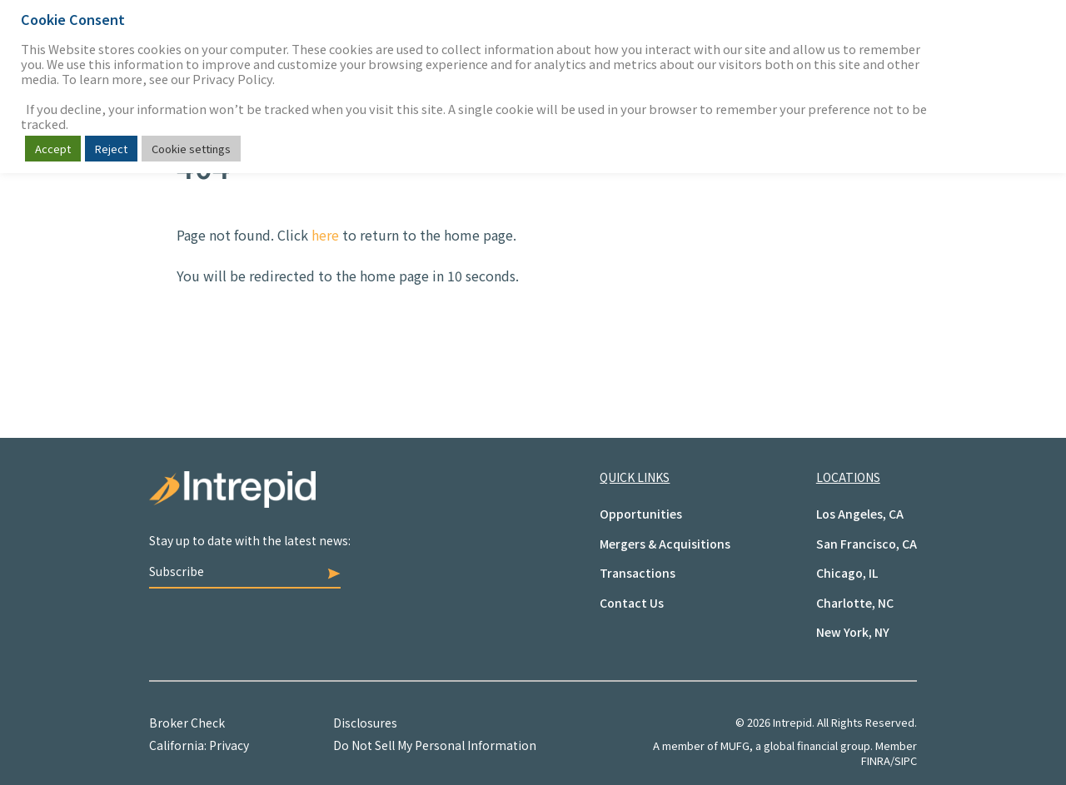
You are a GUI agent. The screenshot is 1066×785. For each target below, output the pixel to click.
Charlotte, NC (855, 602)
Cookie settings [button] (191, 149)
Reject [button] (111, 149)
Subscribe (245, 571)
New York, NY (852, 632)
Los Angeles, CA (860, 513)
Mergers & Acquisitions (665, 543)
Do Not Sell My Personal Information (434, 745)
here (325, 235)
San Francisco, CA (866, 543)
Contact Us (632, 602)
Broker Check (187, 722)
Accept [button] (53, 149)
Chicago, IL (847, 572)
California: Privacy (199, 745)
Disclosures (365, 722)
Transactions (637, 572)
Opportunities (641, 513)
